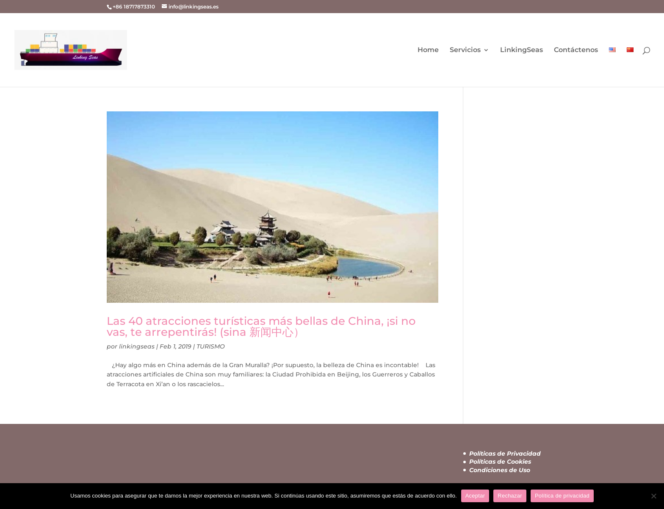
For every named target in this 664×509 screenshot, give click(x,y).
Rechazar (510, 495)
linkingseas (137, 346)
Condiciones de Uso (499, 470)
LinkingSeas (521, 50)
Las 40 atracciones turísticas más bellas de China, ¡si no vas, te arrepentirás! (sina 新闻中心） (261, 326)
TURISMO (210, 346)
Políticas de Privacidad (505, 453)
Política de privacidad (562, 495)
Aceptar (475, 495)
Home (428, 50)
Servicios (465, 50)
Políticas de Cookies (500, 461)
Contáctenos (576, 50)
